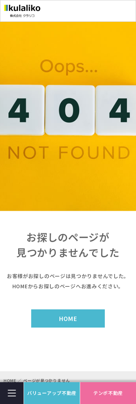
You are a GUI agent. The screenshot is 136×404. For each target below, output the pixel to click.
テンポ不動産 (108, 392)
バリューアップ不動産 (52, 392)
